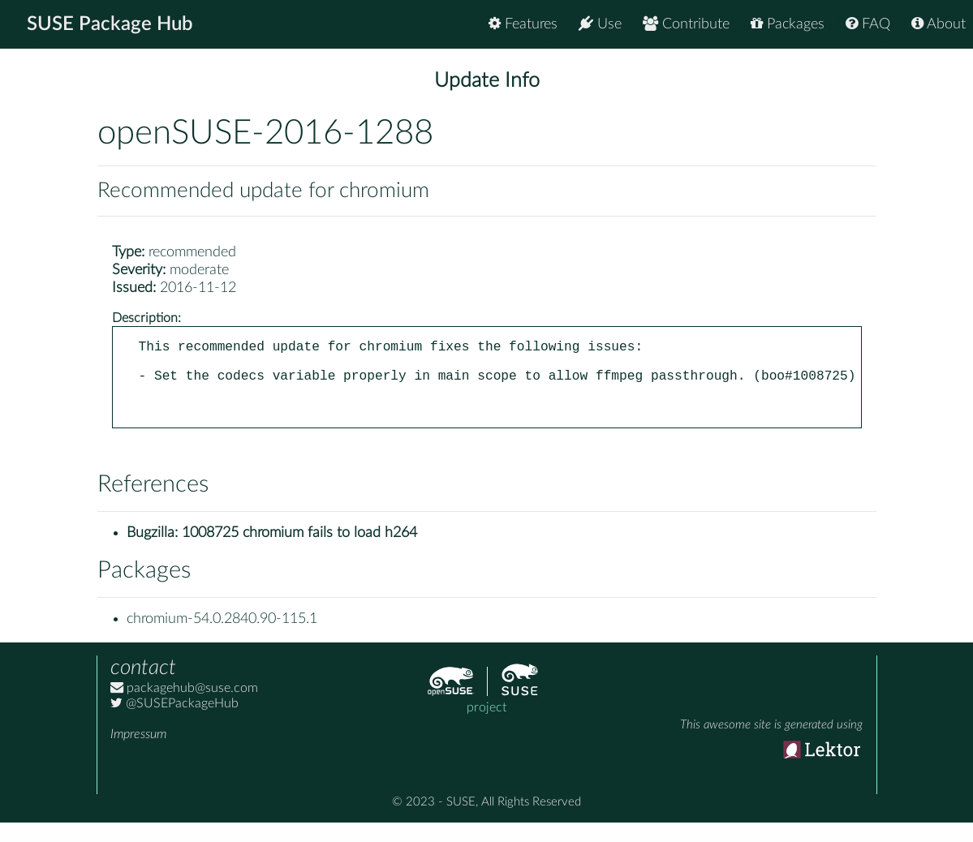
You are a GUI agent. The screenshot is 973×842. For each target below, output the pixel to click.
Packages (787, 24)
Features (523, 24)
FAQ (868, 24)
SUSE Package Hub (110, 24)
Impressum (138, 753)
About (938, 24)
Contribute (686, 24)
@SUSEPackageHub (174, 722)
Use (600, 24)
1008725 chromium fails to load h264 (299, 552)
